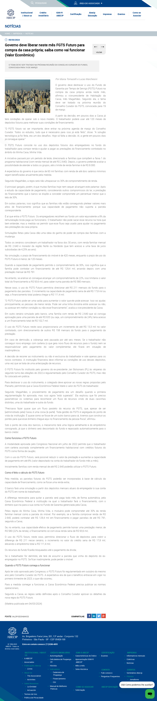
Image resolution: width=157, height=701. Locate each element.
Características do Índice (86, 655)
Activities (31, 679)
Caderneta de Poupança (58, 673)
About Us (28, 672)
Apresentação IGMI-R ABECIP (85, 660)
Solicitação (80, 690)
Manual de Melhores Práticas (58, 687)
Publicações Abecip (33, 665)
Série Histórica (82, 669)
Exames (104, 655)
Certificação (75, 14)
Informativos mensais (136, 655)
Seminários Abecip (134, 672)
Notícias (29, 33)
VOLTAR (99, 52)
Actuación (32, 690)
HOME (7, 33)
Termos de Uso (31, 694)
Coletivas (131, 659)
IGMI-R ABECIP (59, 14)
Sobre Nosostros (31, 683)
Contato (105, 669)
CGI (54, 682)
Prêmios (130, 676)
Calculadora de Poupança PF (60, 660)
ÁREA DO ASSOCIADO (90, 3)
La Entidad (32, 686)
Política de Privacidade (34, 697)
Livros (30, 668)
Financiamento (59, 678)
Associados (29, 662)
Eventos (121, 14)
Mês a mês (80, 665)
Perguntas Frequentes (110, 676)
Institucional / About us (27, 14)
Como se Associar (137, 14)
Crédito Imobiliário (43, 14)
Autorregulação (56, 655)
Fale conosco (106, 672)
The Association (34, 675)
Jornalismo (134, 679)
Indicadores (55, 669)
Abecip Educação (92, 14)
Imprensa (107, 14)
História (53, 665)
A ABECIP (28, 658)
